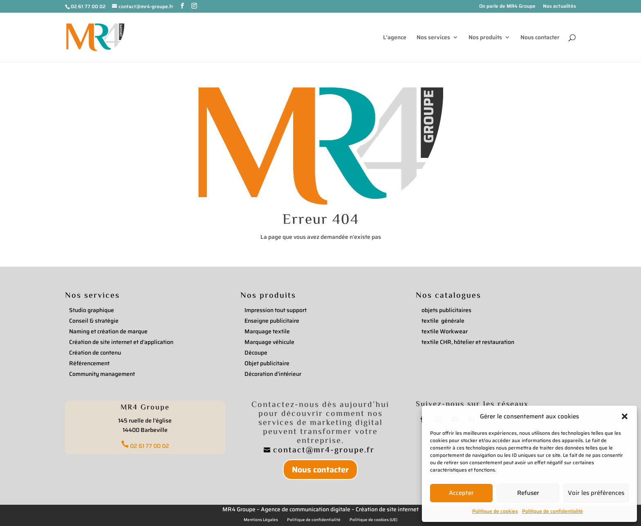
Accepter (461, 493)
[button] (625, 416)
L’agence (394, 38)
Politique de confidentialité (552, 511)
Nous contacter (540, 38)
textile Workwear (444, 331)
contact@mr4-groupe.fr (325, 450)
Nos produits (485, 38)
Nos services (433, 38)
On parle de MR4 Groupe (507, 7)
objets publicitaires (446, 310)
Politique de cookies (495, 511)
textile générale (442, 320)
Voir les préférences (596, 493)
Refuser (528, 493)
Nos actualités (559, 7)
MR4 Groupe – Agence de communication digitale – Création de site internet (320, 509)
